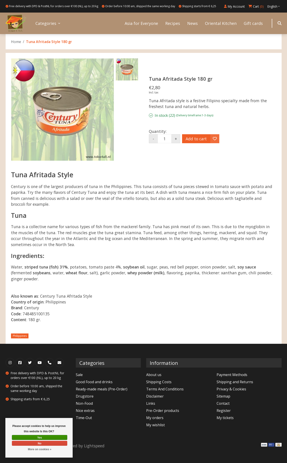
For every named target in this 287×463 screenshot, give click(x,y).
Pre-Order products (162, 410)
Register (224, 410)
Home (16, 41)
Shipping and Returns (235, 381)
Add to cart (196, 138)
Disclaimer (155, 396)
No (39, 443)
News (192, 23)
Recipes (172, 23)
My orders (154, 417)
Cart (256, 6)
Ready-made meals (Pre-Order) (101, 389)
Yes (39, 437)
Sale (79, 374)
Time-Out (84, 417)
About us (153, 374)
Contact (223, 403)
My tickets (225, 417)
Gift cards (253, 23)
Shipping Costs (159, 381)
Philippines (20, 336)
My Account (234, 6)
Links (150, 403)
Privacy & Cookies (231, 389)
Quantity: (158, 131)
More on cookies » (39, 449)
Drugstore (84, 396)
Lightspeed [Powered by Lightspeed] (94, 445)
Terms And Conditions (165, 389)
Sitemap (223, 396)
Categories (45, 23)
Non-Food (84, 403)
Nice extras (85, 410)
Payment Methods (232, 374)
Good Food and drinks (94, 381)
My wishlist (155, 424)
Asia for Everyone (141, 23)
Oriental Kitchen (221, 23)
